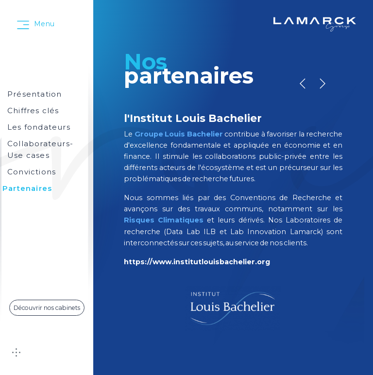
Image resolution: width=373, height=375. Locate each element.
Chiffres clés (33, 110)
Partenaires (27, 188)
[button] (322, 83)
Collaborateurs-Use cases (40, 149)
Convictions (31, 171)
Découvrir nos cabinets (47, 307)
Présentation (34, 94)
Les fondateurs (38, 127)
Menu (44, 23)
